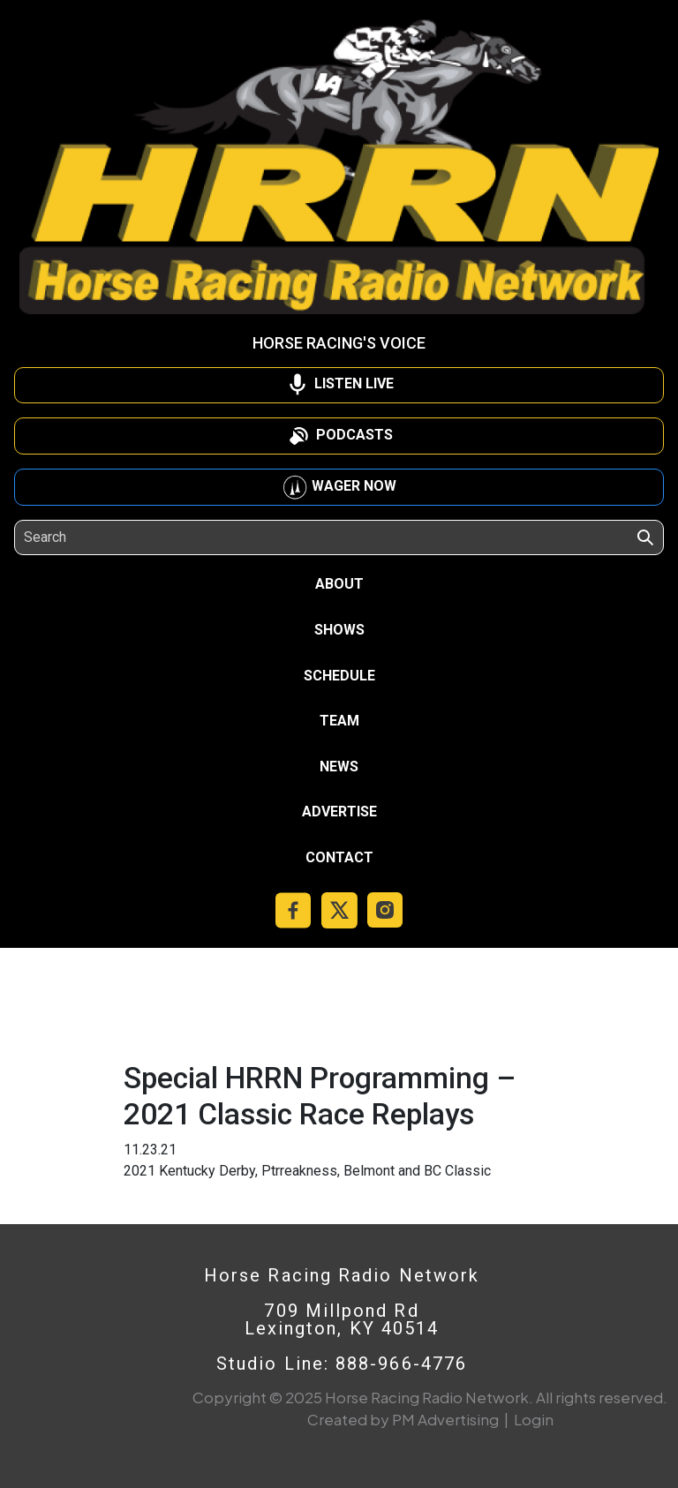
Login (534, 1419)
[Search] (104, 537)
